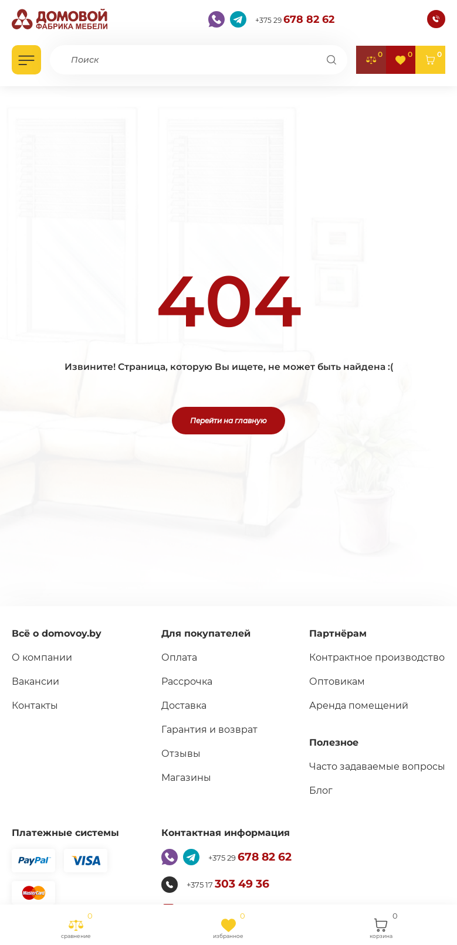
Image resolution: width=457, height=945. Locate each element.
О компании (42, 657)
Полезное (335, 757)
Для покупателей (198, 633)
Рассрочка (179, 681)
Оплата (172, 657)
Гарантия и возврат (202, 729)
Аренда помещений (360, 720)
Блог (322, 819)
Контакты (35, 705)
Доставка (176, 705)
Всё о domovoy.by (56, 633)
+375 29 (295, 19)
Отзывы (174, 753)
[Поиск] (331, 59)
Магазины (179, 777)
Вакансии (35, 681)
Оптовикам (339, 696)
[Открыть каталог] (26, 59)
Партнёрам (339, 633)
